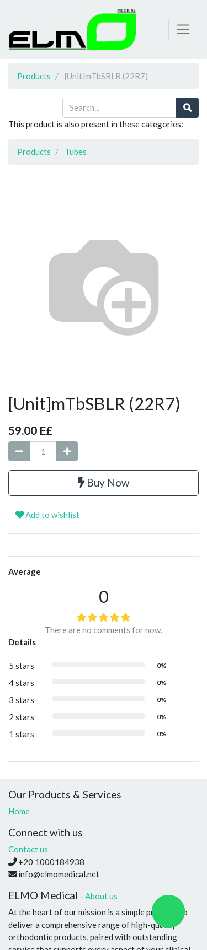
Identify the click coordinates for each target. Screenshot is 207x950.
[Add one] (67, 451)
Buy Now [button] (103, 482)
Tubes (76, 151)
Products (34, 76)
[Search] (187, 108)
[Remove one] (19, 451)
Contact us (28, 849)
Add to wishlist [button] (47, 515)
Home (19, 811)
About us (101, 896)
